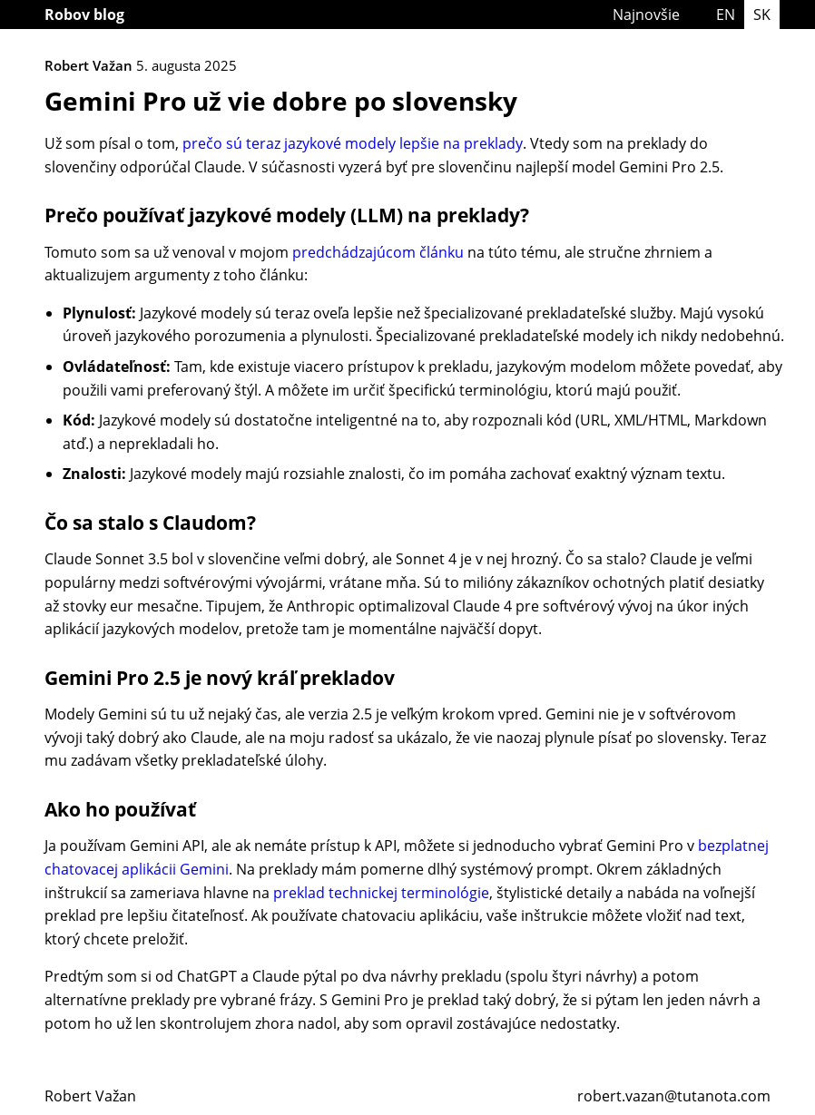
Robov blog (84, 14)
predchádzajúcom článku (378, 252)
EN (725, 14)
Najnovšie (646, 14)
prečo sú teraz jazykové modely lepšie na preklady (352, 143)
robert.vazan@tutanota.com (674, 1096)
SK (762, 14)
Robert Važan (90, 1096)
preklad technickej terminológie (381, 893)
